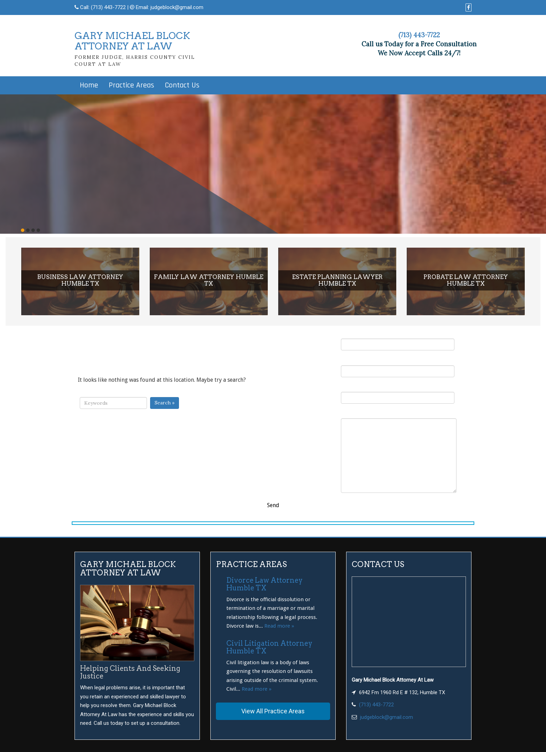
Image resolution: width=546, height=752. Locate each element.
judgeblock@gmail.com (176, 7)
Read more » (279, 626)
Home (89, 85)
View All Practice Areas (273, 711)
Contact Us (182, 85)
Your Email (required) (397, 367)
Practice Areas (131, 85)
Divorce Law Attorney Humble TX (264, 584)
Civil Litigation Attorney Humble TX (269, 647)
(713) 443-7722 (108, 7)
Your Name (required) (397, 340)
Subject (397, 394)
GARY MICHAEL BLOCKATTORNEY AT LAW (132, 41)
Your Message (399, 451)
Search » (164, 403)
